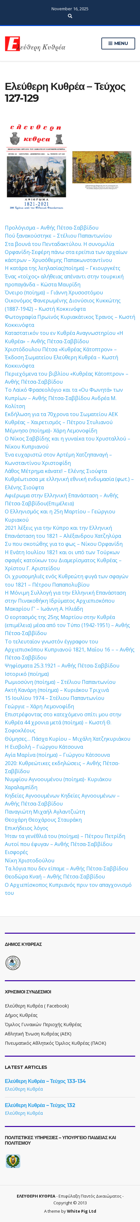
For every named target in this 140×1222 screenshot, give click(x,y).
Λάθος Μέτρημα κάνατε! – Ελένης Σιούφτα (56, 471)
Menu (118, 43)
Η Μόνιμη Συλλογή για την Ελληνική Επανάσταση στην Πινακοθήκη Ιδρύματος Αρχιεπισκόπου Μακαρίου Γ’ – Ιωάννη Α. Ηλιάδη (65, 601)
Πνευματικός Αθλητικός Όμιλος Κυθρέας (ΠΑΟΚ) (55, 1043)
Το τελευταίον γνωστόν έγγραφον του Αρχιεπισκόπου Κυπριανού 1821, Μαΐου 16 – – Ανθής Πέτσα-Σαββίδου (70, 649)
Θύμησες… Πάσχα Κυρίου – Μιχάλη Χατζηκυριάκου (67, 738)
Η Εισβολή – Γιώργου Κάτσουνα (44, 746)
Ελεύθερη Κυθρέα (24, 1089)
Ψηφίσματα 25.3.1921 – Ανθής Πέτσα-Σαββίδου (62, 665)
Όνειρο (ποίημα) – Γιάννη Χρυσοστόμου (54, 292)
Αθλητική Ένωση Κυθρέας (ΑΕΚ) (38, 1034)
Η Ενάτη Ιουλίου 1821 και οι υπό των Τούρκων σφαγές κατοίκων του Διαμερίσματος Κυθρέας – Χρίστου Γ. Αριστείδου (63, 560)
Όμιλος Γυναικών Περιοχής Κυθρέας (43, 1024)
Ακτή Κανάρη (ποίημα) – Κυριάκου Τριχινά (57, 690)
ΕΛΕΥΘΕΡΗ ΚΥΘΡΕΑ (36, 1196)
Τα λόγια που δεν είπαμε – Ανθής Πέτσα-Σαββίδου (66, 868)
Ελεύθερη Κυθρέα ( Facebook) (37, 1006)
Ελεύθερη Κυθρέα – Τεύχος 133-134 (45, 1081)
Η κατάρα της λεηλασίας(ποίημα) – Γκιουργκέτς (62, 268)
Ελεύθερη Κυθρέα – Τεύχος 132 (40, 1105)
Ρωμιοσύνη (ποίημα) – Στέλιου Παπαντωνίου (60, 681)
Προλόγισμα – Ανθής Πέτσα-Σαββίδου (51, 227)
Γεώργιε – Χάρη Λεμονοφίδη (39, 706)
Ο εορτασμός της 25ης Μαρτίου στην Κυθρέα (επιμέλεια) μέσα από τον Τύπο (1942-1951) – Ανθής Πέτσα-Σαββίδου (67, 625)
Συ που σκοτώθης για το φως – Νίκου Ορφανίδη (64, 543)
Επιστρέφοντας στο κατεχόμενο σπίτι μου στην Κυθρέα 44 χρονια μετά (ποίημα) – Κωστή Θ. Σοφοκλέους (63, 722)
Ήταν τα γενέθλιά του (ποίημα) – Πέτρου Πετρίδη (65, 836)
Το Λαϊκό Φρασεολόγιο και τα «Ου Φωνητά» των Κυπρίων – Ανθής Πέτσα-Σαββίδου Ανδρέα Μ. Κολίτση (64, 398)
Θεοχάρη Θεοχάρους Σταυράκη (43, 819)
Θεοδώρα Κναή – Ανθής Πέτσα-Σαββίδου (55, 876)
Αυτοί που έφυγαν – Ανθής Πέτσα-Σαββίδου (58, 844)
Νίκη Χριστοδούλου (29, 860)
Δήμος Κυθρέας (21, 1015)
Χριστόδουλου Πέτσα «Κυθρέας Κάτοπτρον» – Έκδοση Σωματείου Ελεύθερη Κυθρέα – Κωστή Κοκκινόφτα (61, 357)
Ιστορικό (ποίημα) (27, 673)
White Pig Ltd (81, 1211)
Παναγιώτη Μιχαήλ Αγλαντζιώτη (45, 811)
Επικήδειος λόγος (26, 828)
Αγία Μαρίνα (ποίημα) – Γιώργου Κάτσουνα (57, 754)
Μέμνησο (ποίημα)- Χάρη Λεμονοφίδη (51, 430)
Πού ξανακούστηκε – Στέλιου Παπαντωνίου (58, 235)
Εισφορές (16, 852)
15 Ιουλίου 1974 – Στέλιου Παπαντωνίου (54, 698)
